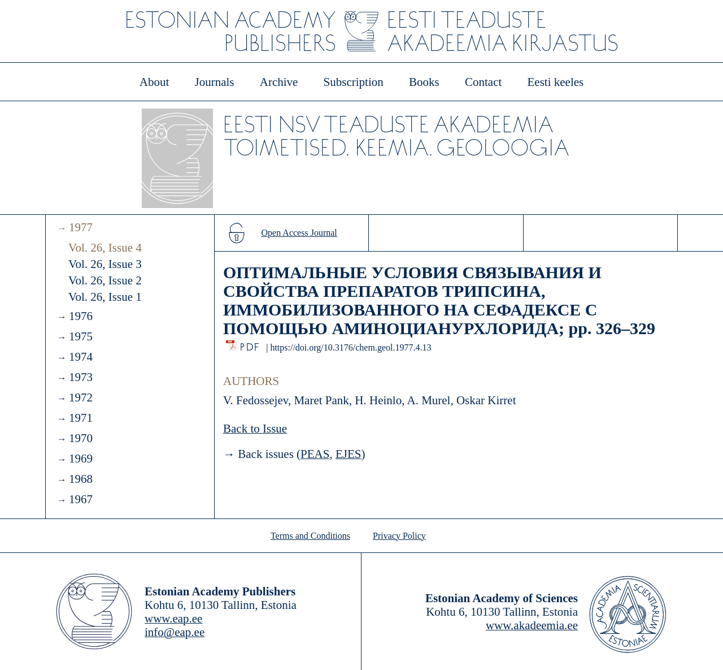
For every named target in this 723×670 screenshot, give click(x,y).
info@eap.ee (174, 632)
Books (424, 82)
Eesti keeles (556, 82)
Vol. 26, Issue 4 (105, 247)
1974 (81, 357)
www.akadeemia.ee (532, 625)
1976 (81, 316)
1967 (81, 499)
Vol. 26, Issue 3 (105, 264)
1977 (81, 227)
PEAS (314, 454)
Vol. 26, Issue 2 (105, 280)
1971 (81, 418)
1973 (81, 377)
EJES (349, 454)
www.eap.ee (173, 618)
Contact (483, 82)
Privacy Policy (399, 536)
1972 (81, 397)
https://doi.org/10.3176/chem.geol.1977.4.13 (350, 347)
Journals (214, 82)
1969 (81, 458)
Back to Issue (255, 428)
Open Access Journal (299, 232)
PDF (250, 344)
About (154, 82)
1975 (81, 336)
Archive (279, 82)
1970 (81, 438)
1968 (81, 479)
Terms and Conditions (310, 536)
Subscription (354, 82)
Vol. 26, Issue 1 (105, 297)
